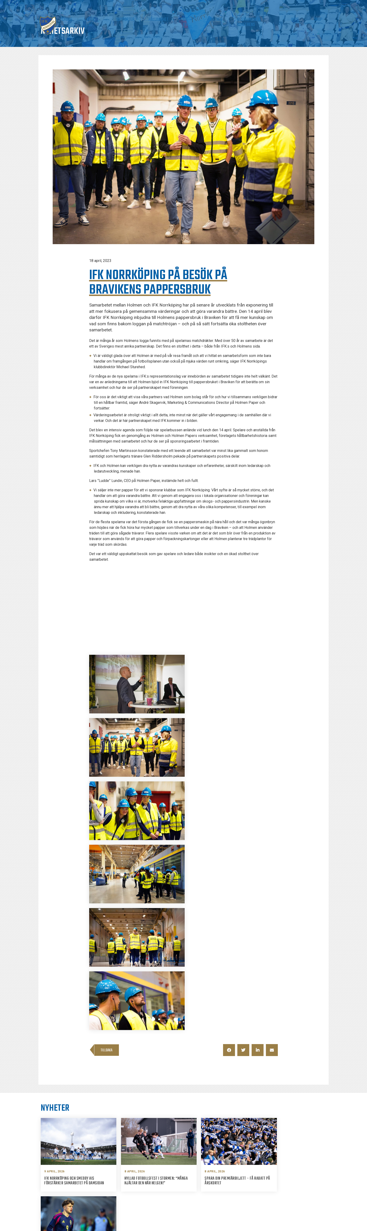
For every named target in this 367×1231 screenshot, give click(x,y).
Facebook (278, 1167)
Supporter (171, 18)
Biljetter (101, 18)
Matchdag (124, 18)
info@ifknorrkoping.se (216, 1176)
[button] (229, 860)
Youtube (277, 1193)
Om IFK (219, 18)
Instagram (279, 1176)
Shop (321, 18)
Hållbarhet (197, 18)
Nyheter (79, 18)
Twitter (276, 1185)
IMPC (306, 18)
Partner (239, 18)
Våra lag (147, 18)
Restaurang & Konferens (274, 18)
